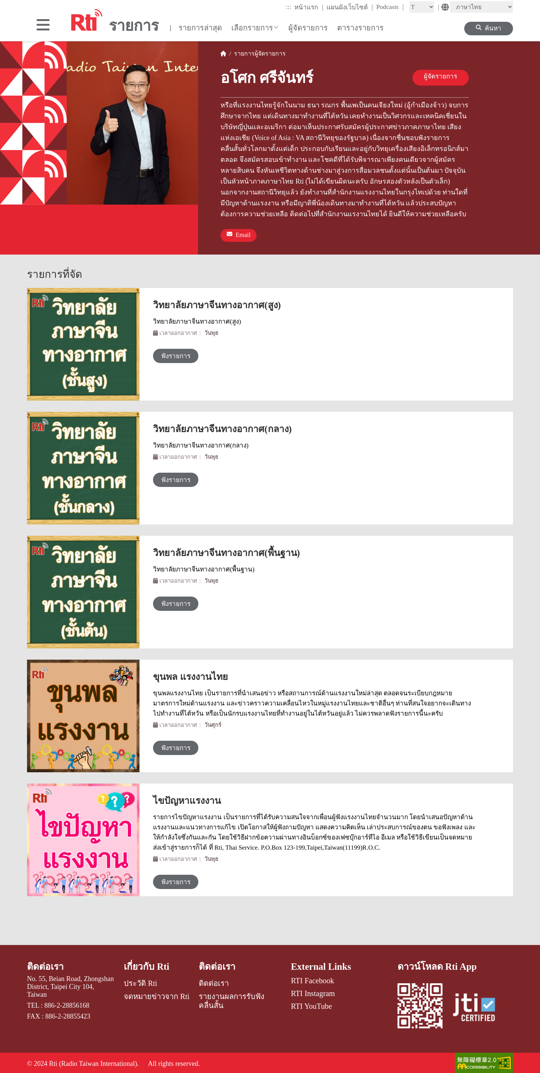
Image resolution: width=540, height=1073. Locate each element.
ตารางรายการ (360, 28)
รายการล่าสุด (200, 28)
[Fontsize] (422, 7)
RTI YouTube (311, 1004)
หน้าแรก (308, 7)
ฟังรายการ (179, 354)
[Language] (481, 7)
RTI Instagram (313, 991)
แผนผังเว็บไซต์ (350, 7)
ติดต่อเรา (45, 964)
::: (288, 7)
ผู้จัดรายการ (308, 28)
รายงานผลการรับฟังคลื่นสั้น (231, 999)
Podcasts (390, 7)
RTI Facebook (312, 978)
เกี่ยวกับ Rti (147, 964)
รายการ (243, 53)
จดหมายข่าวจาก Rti (156, 994)
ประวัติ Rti (140, 981)
